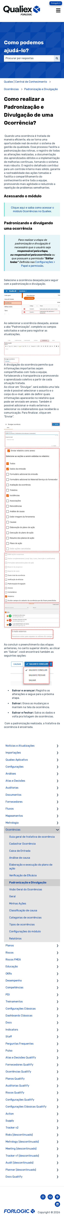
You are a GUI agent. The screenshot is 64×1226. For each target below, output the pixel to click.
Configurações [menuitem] (14, 766)
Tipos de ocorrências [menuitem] (22, 924)
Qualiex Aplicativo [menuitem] (17, 759)
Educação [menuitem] (12, 966)
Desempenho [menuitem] (14, 980)
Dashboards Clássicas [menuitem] (19, 1015)
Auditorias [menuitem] (12, 787)
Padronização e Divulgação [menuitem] (27, 882)
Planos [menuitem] (10, 945)
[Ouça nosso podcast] (57, 1197)
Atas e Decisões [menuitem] (15, 780)
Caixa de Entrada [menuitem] (19, 850)
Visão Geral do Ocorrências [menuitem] (25, 889)
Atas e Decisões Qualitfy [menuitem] (21, 1057)
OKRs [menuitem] (9, 973)
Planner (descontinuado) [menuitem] (21, 1169)
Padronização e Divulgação (41, 89)
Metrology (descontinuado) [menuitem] (22, 1141)
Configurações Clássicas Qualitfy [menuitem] (26, 1106)
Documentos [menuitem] (13, 794)
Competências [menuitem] (14, 987)
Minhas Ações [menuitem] (17, 903)
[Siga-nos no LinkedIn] (57, 1204)
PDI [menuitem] (8, 994)
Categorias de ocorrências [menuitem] (25, 917)
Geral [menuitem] (12, 896)
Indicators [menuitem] (12, 1029)
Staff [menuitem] (9, 1036)
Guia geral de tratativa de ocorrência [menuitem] (32, 836)
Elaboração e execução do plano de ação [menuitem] (30, 866)
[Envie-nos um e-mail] (50, 1197)
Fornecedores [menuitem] (14, 801)
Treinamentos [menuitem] (14, 1001)
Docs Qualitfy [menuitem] (14, 1176)
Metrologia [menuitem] (12, 822)
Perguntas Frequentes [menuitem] (19, 1043)
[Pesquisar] (57, 58)
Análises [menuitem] (11, 773)
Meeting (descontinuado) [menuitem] (21, 1148)
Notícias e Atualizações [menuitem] (20, 745)
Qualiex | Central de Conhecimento (25, 81)
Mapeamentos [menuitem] (14, 815)
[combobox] (29, 58)
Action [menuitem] (10, 1113)
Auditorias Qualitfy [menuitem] (17, 1085)
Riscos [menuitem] (9, 952)
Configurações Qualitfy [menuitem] (20, 1099)
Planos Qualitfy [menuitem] (15, 1078)
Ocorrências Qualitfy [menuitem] (18, 1071)
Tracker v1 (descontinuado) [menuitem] (22, 1155)
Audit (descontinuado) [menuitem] (19, 1162)
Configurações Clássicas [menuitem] (21, 1008)
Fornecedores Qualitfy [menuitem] (19, 1064)
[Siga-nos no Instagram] (43, 1197)
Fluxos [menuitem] (10, 808)
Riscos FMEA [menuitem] (13, 959)
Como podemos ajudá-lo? (24, 46)
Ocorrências (11, 89)
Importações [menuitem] (13, 752)
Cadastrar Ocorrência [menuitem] (22, 843)
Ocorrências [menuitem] (13, 829)
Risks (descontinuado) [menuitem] (19, 1134)
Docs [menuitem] (9, 1022)
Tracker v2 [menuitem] (12, 1127)
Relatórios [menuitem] (15, 938)
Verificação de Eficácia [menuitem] (23, 875)
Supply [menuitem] (10, 1120)
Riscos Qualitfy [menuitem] (15, 1092)
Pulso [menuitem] (9, 1050)
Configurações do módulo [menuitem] (25, 931)
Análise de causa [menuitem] (19, 857)
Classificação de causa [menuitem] (23, 910)
